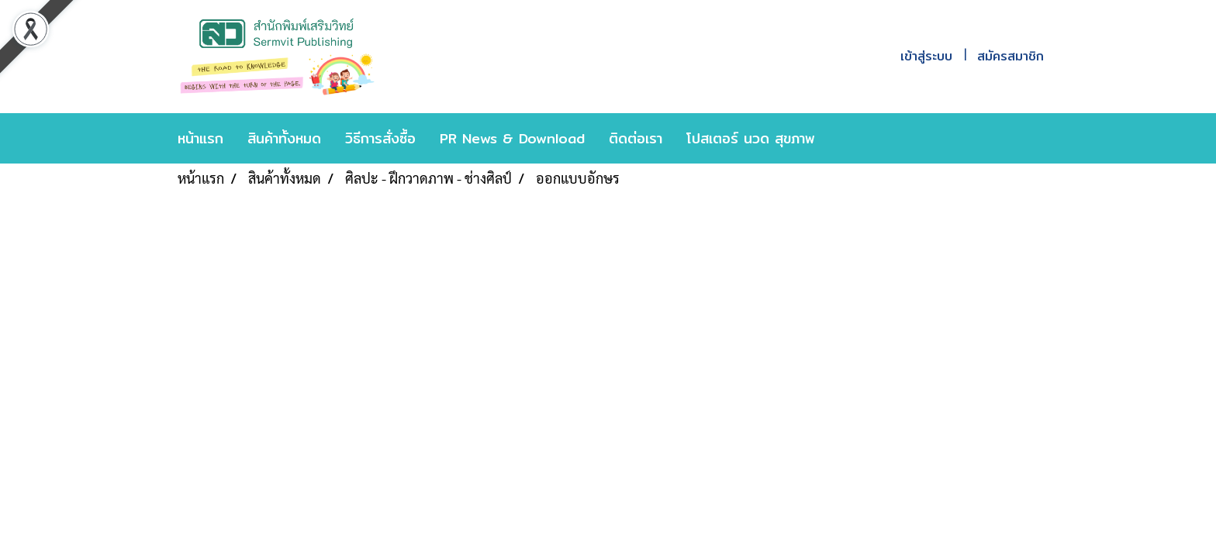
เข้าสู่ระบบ (926, 56)
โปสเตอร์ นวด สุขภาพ (750, 138)
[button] (849, 139)
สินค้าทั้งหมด (284, 138)
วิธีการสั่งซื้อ (380, 138)
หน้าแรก (200, 138)
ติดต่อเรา (635, 138)
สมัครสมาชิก (1010, 56)
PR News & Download (512, 138)
